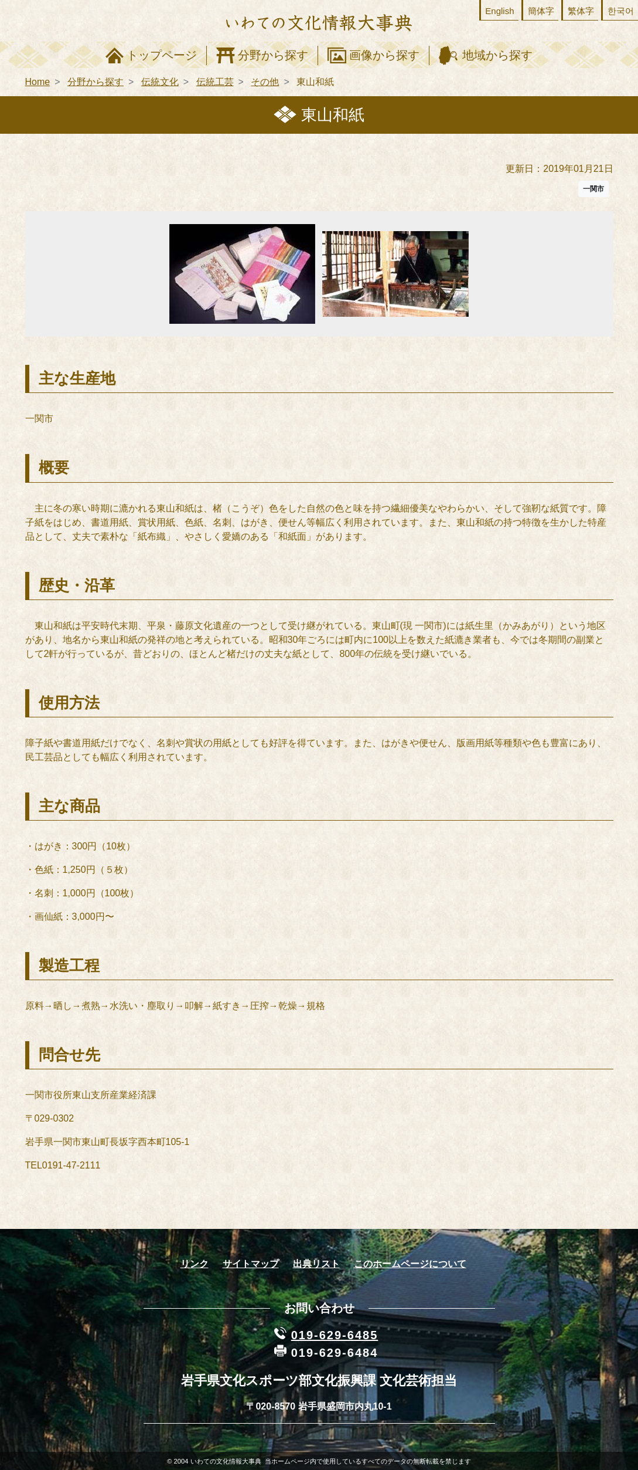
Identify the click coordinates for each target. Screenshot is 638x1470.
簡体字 (541, 11)
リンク (194, 1264)
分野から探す (273, 55)
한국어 (621, 11)
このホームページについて (410, 1264)
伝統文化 (160, 82)
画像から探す (384, 55)
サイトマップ (251, 1264)
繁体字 (581, 11)
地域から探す (497, 55)
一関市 (593, 189)
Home (37, 82)
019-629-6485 (334, 1335)
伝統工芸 (215, 82)
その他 (265, 82)
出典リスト (316, 1264)
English (499, 11)
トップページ (162, 55)
